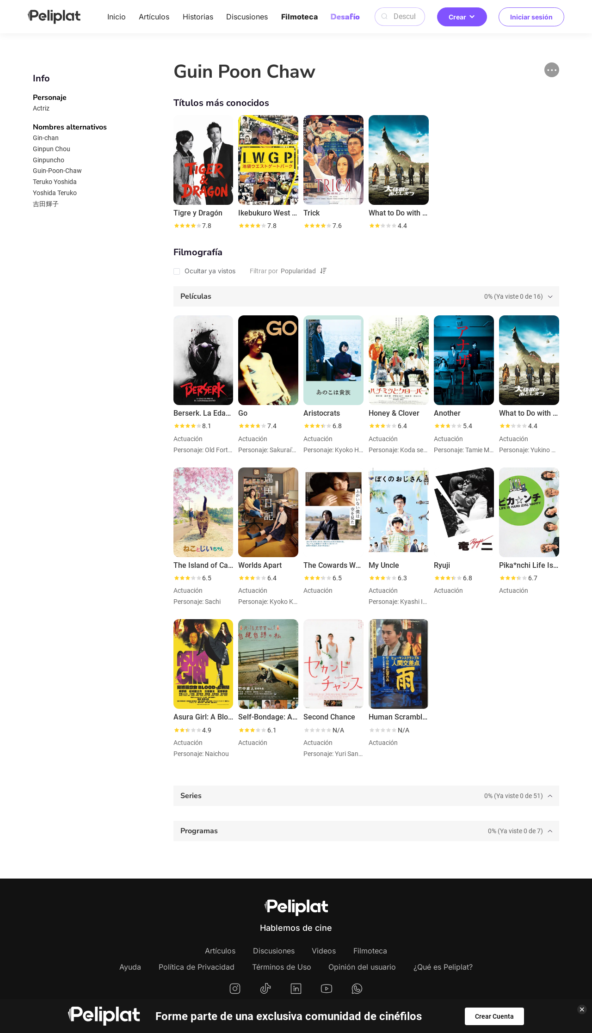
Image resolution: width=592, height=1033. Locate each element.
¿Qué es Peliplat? (443, 967)
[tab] (366, 296)
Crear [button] (462, 17)
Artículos (154, 16)
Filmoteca (299, 16)
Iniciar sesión (531, 17)
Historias (198, 16)
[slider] (187, 225)
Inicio (116, 16)
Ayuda (130, 967)
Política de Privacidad (196, 967)
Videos (324, 950)
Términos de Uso (281, 967)
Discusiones (247, 16)
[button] (551, 69)
